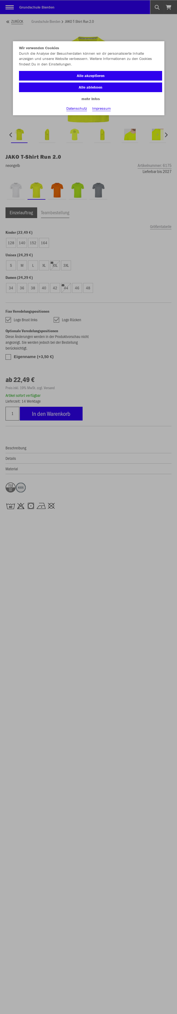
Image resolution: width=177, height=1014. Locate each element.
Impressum (101, 108)
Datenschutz (76, 108)
